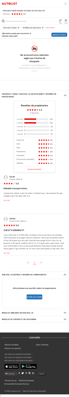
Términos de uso (11, 380)
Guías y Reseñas (42, 344)
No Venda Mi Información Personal (17, 384)
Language (10, 373)
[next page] (41, 263)
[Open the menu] (65, 4)
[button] (60, 21)
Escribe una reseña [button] (34, 296)
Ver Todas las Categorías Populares (19, 360)
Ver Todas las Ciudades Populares (18, 354)
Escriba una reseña (34, 169)
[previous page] (28, 263)
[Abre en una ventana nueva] (12, 366)
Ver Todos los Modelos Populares (19, 357)
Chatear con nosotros (13, 348)
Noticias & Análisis (12, 344)
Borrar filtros (50, 27)
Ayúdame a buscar (59, 34)
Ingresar (41, 374)
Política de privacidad (26, 380)
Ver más (7, 200)
